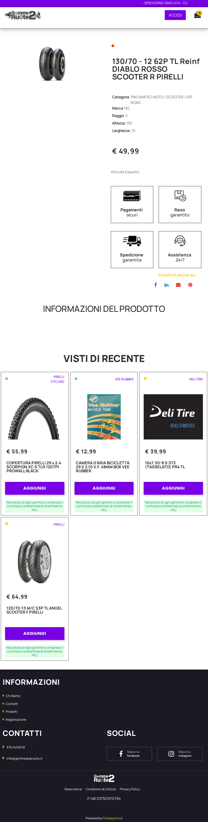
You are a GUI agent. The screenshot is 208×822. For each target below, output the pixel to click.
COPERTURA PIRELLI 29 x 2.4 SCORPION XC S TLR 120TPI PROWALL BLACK (33, 467)
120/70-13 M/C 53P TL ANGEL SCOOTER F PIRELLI (34, 610)
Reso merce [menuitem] (73, 789)
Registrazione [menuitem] (14, 719)
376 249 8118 (15, 747)
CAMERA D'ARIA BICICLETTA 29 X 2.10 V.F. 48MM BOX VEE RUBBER (102, 467)
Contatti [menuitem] (10, 704)
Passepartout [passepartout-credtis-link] (113, 818)
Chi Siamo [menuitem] (11, 696)
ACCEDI (175, 15)
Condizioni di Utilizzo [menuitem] (101, 789)
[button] (52, 62)
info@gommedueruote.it (24, 758)
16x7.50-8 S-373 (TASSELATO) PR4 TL (165, 465)
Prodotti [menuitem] (10, 711)
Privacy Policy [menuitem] (130, 789)
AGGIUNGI (34, 488)
